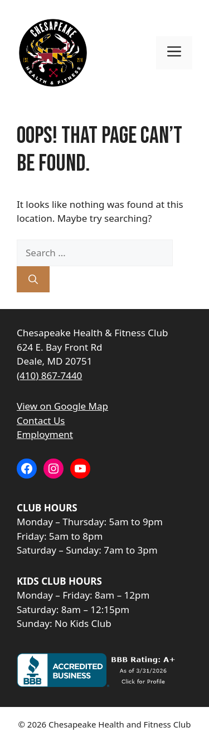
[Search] (33, 279)
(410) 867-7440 (49, 375)
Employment (45, 434)
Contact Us (41, 420)
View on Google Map (62, 406)
